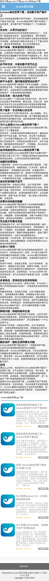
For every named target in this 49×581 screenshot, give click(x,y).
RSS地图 (43, 573)
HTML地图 (24, 575)
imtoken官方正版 (24, 6)
